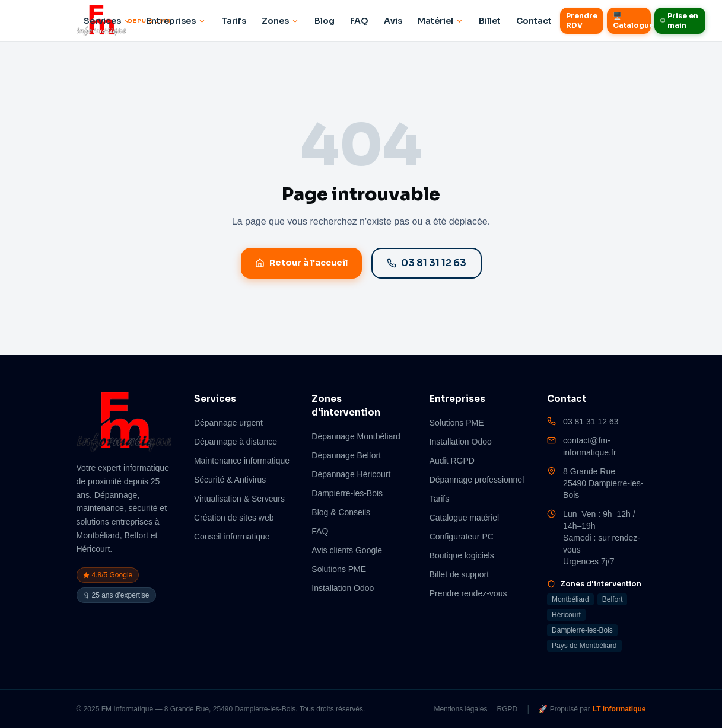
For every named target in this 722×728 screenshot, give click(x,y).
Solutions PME (338, 569)
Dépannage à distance (235, 441)
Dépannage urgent (228, 422)
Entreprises (176, 20)
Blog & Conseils (340, 512)
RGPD (507, 709)
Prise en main (679, 20)
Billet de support (459, 574)
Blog (324, 20)
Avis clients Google (346, 550)
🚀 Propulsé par (592, 709)
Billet (490, 20)
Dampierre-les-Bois (347, 493)
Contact (534, 20)
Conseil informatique (232, 536)
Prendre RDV (581, 20)
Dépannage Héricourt (350, 474)
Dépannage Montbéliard (355, 436)
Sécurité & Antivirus (230, 479)
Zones (280, 20)
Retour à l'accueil (301, 262)
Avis (393, 20)
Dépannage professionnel (477, 479)
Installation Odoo (342, 588)
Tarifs (233, 20)
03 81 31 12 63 (426, 263)
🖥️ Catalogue (632, 20)
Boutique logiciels (462, 555)
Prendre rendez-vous (468, 593)
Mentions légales (460, 709)
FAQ (359, 20)
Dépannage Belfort (346, 455)
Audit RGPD (452, 460)
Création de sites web (234, 517)
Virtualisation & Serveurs (239, 498)
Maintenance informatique (242, 460)
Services (107, 20)
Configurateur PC (462, 536)
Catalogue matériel (465, 517)
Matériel (440, 20)
